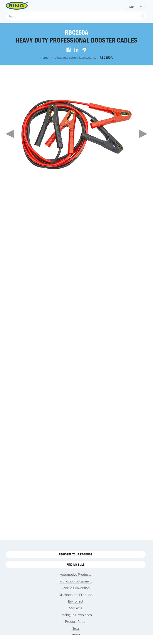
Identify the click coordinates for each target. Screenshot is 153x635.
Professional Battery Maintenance (74, 57)
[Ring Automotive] (24, 6)
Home (44, 57)
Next (143, 134)
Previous (10, 134)
